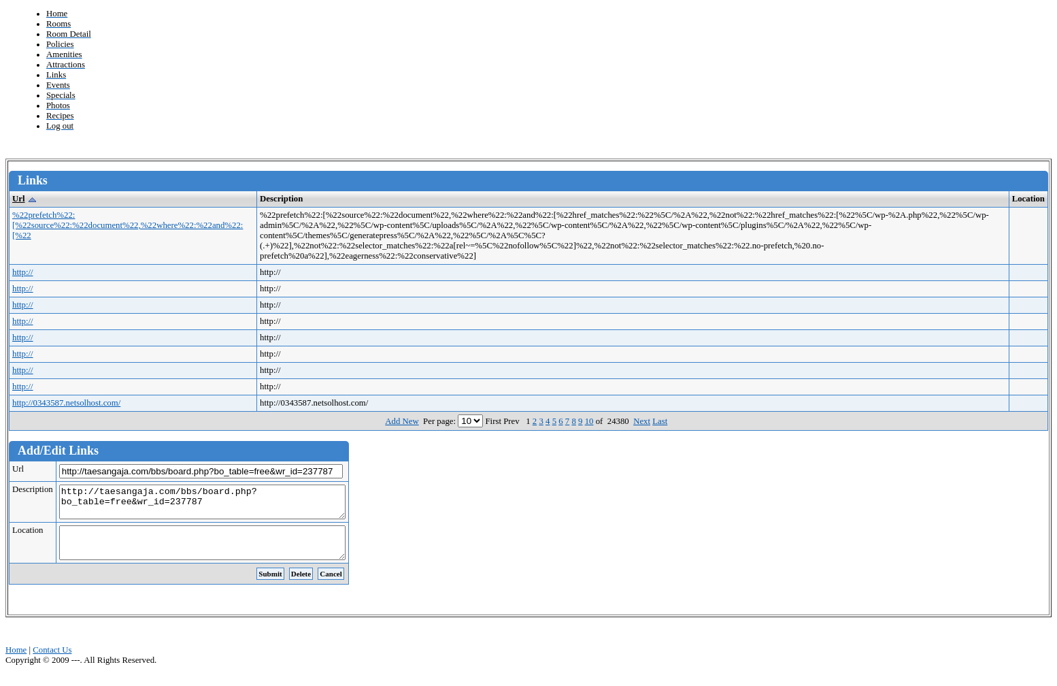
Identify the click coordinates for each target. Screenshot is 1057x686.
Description (32, 489)
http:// (22, 272)
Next (641, 421)
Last (659, 421)
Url (18, 198)
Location (27, 536)
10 (589, 421)
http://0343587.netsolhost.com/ (66, 403)
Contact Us (52, 662)
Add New (401, 421)
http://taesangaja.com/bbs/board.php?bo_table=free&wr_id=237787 (219, 505)
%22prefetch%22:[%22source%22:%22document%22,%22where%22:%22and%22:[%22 (127, 225)
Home (16, 662)
